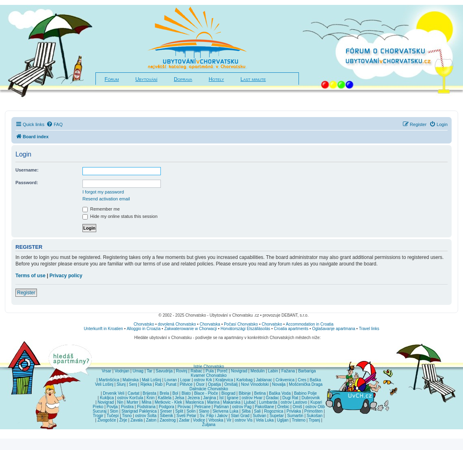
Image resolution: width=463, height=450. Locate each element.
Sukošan (314, 415)
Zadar (184, 420)
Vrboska (215, 420)
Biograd (228, 393)
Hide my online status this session (120, 216)
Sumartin (295, 415)
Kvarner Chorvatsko (209, 375)
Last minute (253, 79)
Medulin (258, 371)
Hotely (216, 79)
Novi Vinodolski (254, 384)
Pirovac (184, 406)
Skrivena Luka (225, 411)
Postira (127, 406)
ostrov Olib (315, 406)
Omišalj (231, 384)
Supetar (277, 415)
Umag (137, 371)
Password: (26, 182)
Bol (175, 393)
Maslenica (195, 402)
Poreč (222, 371)
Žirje (123, 420)
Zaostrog (167, 420)
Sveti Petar (187, 415)
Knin (151, 398)
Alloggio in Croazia (143, 328)
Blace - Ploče (206, 393)
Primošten (313, 411)
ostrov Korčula (130, 398)
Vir (229, 420)
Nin (120, 402)
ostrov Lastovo (294, 402)
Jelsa (179, 398)
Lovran (170, 380)
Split (179, 411)
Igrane (232, 398)
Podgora (166, 406)
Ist (221, 398)
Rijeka (146, 384)
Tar (149, 371)
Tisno (127, 415)
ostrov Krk (203, 380)
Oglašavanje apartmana (333, 328)
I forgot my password (103, 191)
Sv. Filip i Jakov (214, 415)
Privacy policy (66, 275)
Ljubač (249, 402)
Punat (171, 384)
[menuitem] (54, 124)
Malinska (130, 380)
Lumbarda (268, 402)
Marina (213, 402)
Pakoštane (264, 406)
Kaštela (164, 398)
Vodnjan (122, 371)
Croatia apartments (291, 328)
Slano (204, 411)
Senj (133, 384)
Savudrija (164, 371)
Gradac (272, 398)
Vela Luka (265, 420)
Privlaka (294, 411)
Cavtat (133, 393)
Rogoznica (273, 411)
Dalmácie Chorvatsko (208, 389)
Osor (200, 384)
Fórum (112, 79)
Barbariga (307, 371)
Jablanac (264, 380)
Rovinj (181, 371)
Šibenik (166, 415)
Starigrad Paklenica (139, 411)
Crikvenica (284, 380)
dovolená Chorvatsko (177, 324)
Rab (158, 384)
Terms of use (30, 275)
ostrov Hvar (252, 398)
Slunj (121, 384)
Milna (146, 402)
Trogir (98, 415)
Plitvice (186, 384)
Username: (27, 169)
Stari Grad (240, 415)
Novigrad (239, 371)
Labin (273, 371)
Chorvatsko (144, 324)
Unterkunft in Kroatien (103, 328)
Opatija (214, 384)
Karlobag (244, 380)
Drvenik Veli (113, 393)
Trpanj (314, 420)
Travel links (369, 328)
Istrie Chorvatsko (208, 366)
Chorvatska (210, 324)
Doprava (183, 79)
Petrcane (202, 406)
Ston (114, 411)
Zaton (151, 420)
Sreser (166, 411)
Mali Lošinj (151, 380)
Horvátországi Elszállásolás (245, 328)
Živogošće (106, 420)
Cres (302, 380)
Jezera (194, 398)
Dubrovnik (310, 398)
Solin (190, 411)
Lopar (185, 380)
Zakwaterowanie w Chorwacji (190, 328)
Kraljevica (224, 380)
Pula (210, 371)
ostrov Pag (241, 406)
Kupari (316, 402)
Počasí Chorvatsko (241, 324)
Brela (164, 393)
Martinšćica (109, 380)
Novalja (279, 384)
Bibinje (245, 393)
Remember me (101, 209)
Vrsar (106, 371)
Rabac (196, 371)
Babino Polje (305, 393)
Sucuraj (99, 411)
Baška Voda (279, 393)
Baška (315, 380)
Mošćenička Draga (305, 384)
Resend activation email (106, 198)
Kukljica (107, 398)
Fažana (288, 371)
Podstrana (146, 406)
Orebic (283, 406)
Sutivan (259, 415)
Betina (260, 393)
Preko (98, 406)
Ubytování (146, 79)
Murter (132, 402)
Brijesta (149, 393)
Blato (186, 393)
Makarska (231, 402)
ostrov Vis (244, 420)
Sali (257, 411)
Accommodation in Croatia (309, 324)
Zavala (136, 420)
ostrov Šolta (146, 415)
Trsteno (298, 420)
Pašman (221, 406)
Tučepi (113, 415)
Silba (246, 411)
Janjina (209, 398)
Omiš (297, 406)
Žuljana (209, 424)
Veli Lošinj (104, 384)
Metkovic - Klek (168, 402)
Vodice (199, 420)
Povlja (112, 406)
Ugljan (282, 420)
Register (26, 293)
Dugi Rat (290, 398)
